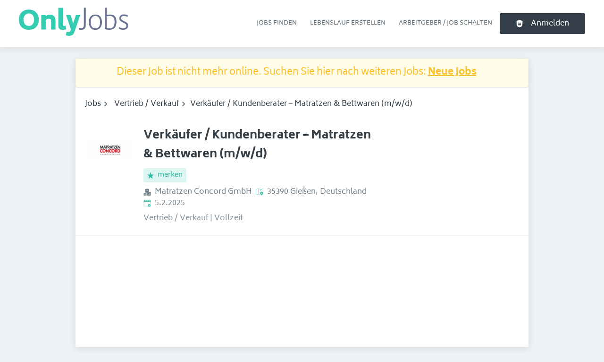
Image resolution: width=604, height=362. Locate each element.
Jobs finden (277, 23)
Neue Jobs (452, 72)
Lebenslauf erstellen (348, 23)
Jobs (93, 104)
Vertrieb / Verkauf (146, 104)
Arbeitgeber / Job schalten (445, 23)
